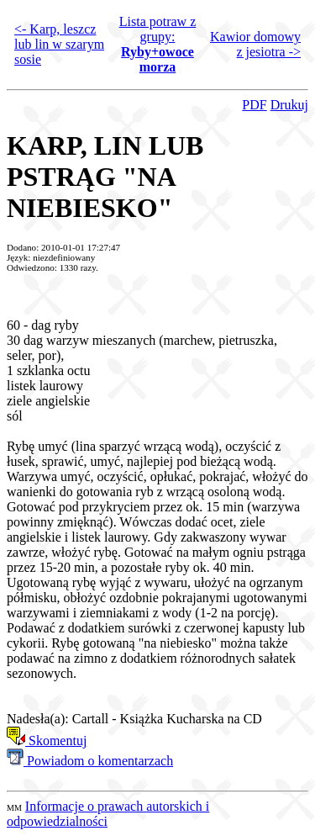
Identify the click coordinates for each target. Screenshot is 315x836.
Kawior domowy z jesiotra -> (255, 44)
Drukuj (289, 105)
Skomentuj (47, 740)
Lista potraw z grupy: (158, 44)
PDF (254, 105)
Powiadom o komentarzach (90, 761)
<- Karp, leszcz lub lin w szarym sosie (59, 44)
